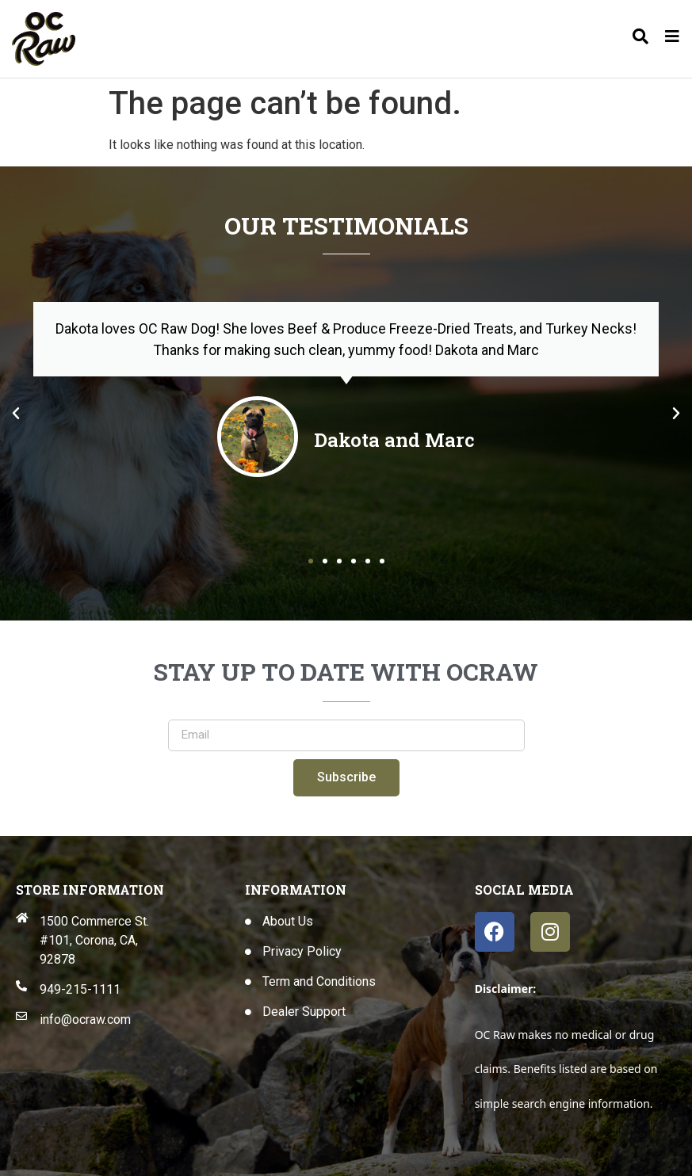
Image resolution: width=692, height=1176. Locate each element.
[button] (16, 414)
